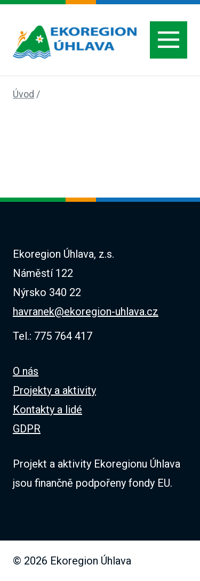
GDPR (27, 428)
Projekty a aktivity (54, 390)
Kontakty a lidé (47, 409)
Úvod (23, 94)
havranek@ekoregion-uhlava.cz (85, 311)
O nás (25, 371)
